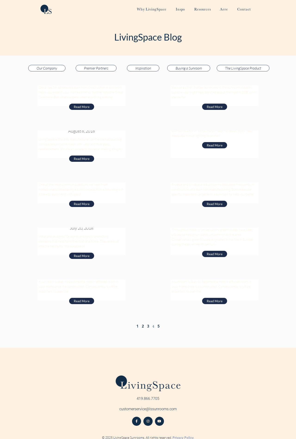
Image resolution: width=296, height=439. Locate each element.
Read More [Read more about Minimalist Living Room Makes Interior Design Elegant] (214, 301)
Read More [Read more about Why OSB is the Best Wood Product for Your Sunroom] (214, 107)
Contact (244, 9)
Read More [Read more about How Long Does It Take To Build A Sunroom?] (81, 204)
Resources (202, 9)
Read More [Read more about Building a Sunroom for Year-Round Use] (81, 107)
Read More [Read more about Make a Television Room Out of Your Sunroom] (81, 301)
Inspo (180, 9)
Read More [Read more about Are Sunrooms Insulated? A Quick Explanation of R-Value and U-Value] (214, 204)
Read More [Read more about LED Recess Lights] (214, 145)
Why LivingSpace (151, 9)
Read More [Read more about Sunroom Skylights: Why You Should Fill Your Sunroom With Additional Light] (81, 256)
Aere (224, 9)
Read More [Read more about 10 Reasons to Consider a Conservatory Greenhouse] (214, 254)
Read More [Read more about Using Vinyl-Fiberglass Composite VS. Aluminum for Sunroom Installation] (81, 159)
